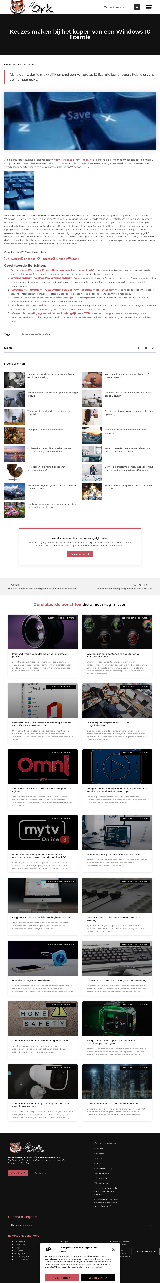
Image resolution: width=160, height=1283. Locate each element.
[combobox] (118, 7)
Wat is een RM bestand (27, 305)
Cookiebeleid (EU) (103, 1168)
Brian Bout (20, 1241)
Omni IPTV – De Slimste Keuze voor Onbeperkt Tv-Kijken (42, 790)
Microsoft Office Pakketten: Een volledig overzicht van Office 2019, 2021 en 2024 (41, 724)
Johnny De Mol (22, 1259)
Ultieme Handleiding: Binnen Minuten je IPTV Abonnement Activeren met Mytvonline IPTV (39, 856)
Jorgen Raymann (23, 1256)
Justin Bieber (21, 1244)
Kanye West (20, 1247)
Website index (101, 1183)
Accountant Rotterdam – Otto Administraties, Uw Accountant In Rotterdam (63, 289)
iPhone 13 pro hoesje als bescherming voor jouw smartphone (53, 297)
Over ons (98, 1148)
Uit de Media (100, 1178)
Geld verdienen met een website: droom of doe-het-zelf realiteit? (106, 1202)
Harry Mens (20, 1253)
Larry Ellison (20, 1250)
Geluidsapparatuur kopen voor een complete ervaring (113, 919)
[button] (113, 1249)
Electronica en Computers (19, 64)
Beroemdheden (102, 1173)
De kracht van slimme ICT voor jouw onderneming (117, 980)
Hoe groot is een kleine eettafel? (45, 429)
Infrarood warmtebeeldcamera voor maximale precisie (39, 655)
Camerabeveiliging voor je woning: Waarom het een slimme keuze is (40, 1105)
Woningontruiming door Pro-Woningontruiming (44, 278)
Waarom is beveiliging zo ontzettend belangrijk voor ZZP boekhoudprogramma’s (67, 313)
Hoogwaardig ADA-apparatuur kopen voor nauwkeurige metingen (112, 1042)
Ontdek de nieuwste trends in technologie (112, 1103)
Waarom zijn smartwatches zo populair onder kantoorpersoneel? (113, 655)
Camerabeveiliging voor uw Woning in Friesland (41, 1040)
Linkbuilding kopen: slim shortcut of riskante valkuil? (106, 1191)
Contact (98, 1163)
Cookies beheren (98, 1277)
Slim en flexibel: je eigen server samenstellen (113, 854)
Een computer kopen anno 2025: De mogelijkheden (108, 724)
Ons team (99, 1153)
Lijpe (66, 1241)
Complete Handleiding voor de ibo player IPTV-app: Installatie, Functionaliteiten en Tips (117, 790)
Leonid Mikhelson (121, 1256)
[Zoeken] (137, 7)
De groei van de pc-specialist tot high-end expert (41, 917)
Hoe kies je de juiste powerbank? (32, 980)
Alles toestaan (62, 1277)
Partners (100, 1158)
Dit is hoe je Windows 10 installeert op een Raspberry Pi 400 (53, 270)
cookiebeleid (95, 1267)
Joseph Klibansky (121, 1241)
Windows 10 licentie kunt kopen (69, 159)
